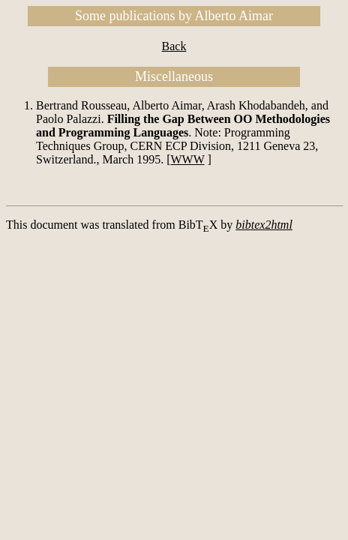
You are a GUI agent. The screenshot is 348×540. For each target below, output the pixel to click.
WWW (188, 159)
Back (174, 46)
